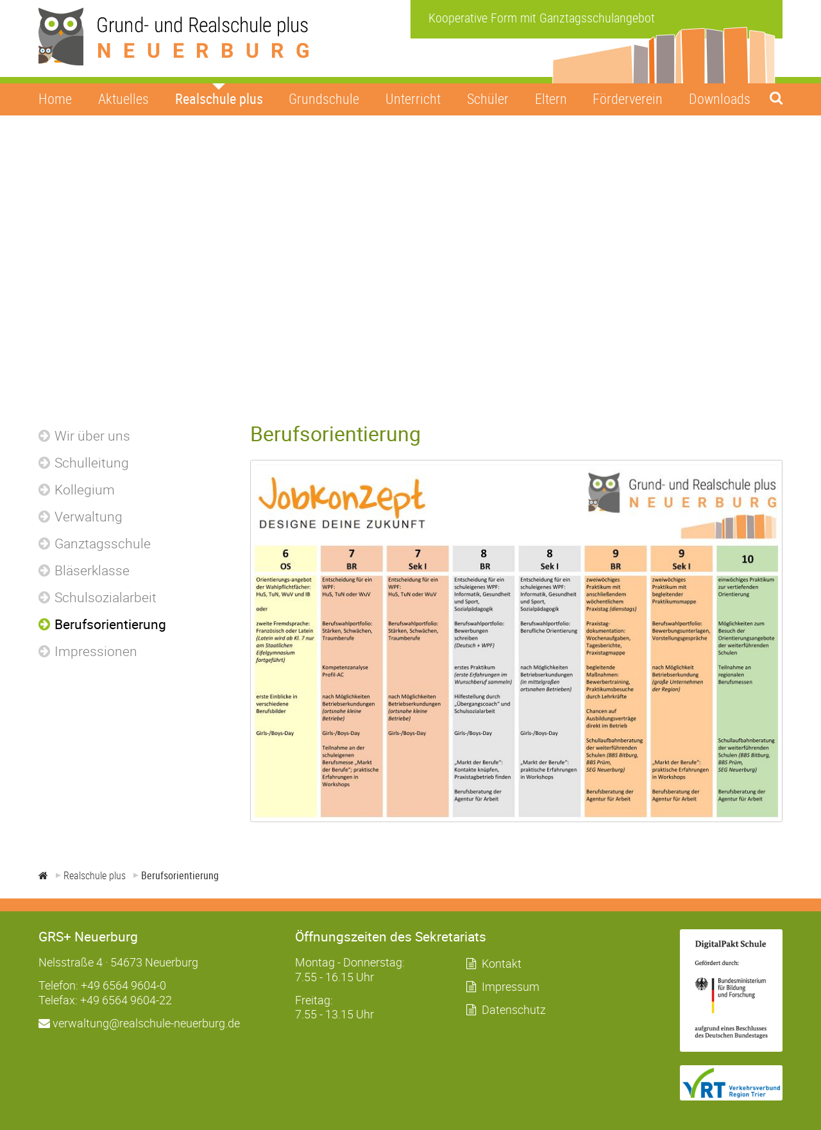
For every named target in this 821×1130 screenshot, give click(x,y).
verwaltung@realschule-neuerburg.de (139, 1023)
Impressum (510, 986)
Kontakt (501, 963)
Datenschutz (514, 1009)
